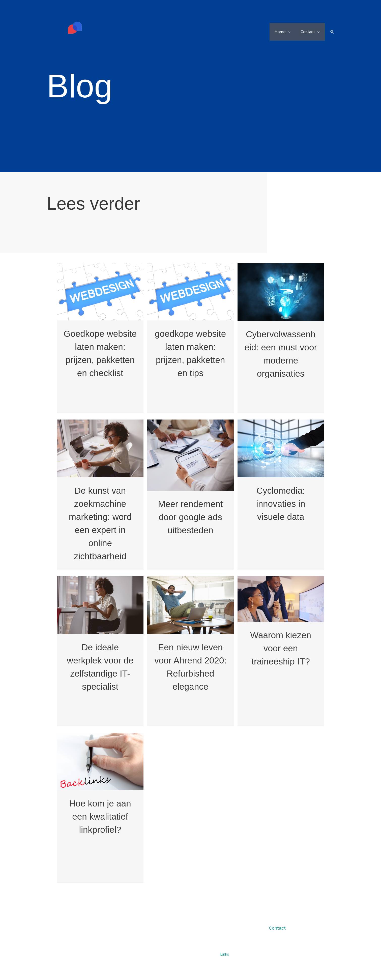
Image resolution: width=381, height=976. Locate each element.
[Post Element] (100, 337)
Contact (277, 928)
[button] (291, 32)
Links (224, 954)
